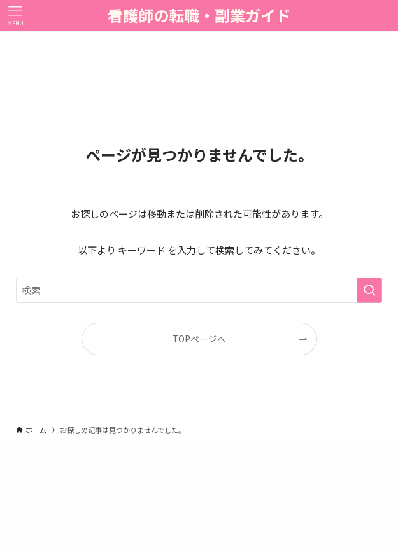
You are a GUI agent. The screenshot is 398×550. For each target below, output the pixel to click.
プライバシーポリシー (186, 478)
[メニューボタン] (15, 15)
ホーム (120, 478)
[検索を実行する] (369, 290)
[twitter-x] (191, 456)
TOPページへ (199, 338)
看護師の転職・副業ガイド (199, 15)
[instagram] (207, 456)
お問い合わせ (266, 478)
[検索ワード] (199, 290)
